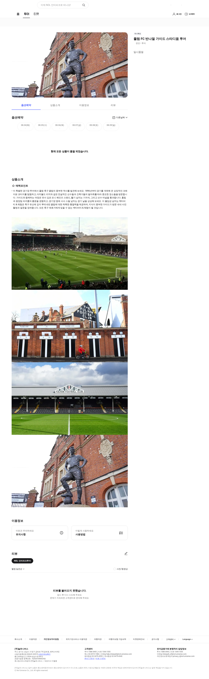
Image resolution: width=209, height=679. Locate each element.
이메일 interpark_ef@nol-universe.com (172, 654)
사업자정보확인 (44, 654)
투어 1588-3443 (90, 652)
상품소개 (55, 105)
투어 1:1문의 (89, 659)
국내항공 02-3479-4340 (113, 656)
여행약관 (98, 639)
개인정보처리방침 (51, 639)
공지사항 (155, 639)
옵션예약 (26, 105)
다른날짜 (120, 117)
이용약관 (33, 639)
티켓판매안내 (138, 639)
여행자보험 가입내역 (117, 639)
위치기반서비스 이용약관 (76, 639)
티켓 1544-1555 (104, 652)
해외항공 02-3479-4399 (93, 656)
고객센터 (170, 639)
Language (186, 639)
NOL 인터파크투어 (22, 561)
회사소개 (18, 639)
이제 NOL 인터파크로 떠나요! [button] (56, 5)
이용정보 (84, 105)
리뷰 (113, 105)
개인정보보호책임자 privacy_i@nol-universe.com (175, 656)
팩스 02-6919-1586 (91, 654)
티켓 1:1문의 (101, 659)
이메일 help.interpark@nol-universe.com (116, 654)
